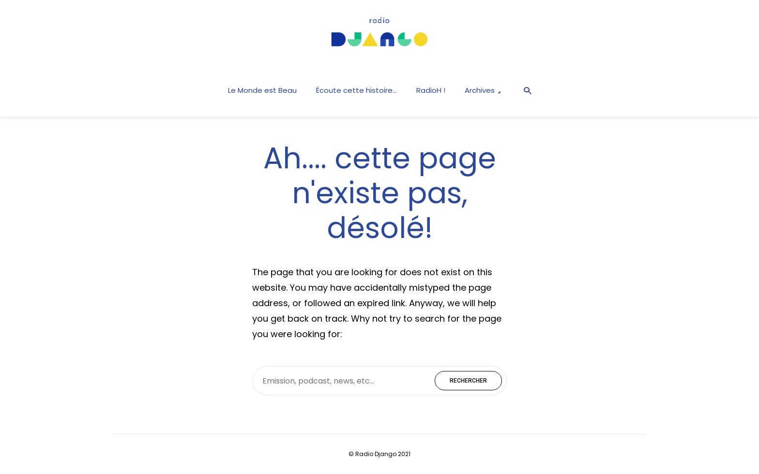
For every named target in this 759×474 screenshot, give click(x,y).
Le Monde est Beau (262, 90)
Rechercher (468, 380)
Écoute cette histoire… (356, 90)
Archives (480, 90)
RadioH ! (430, 90)
